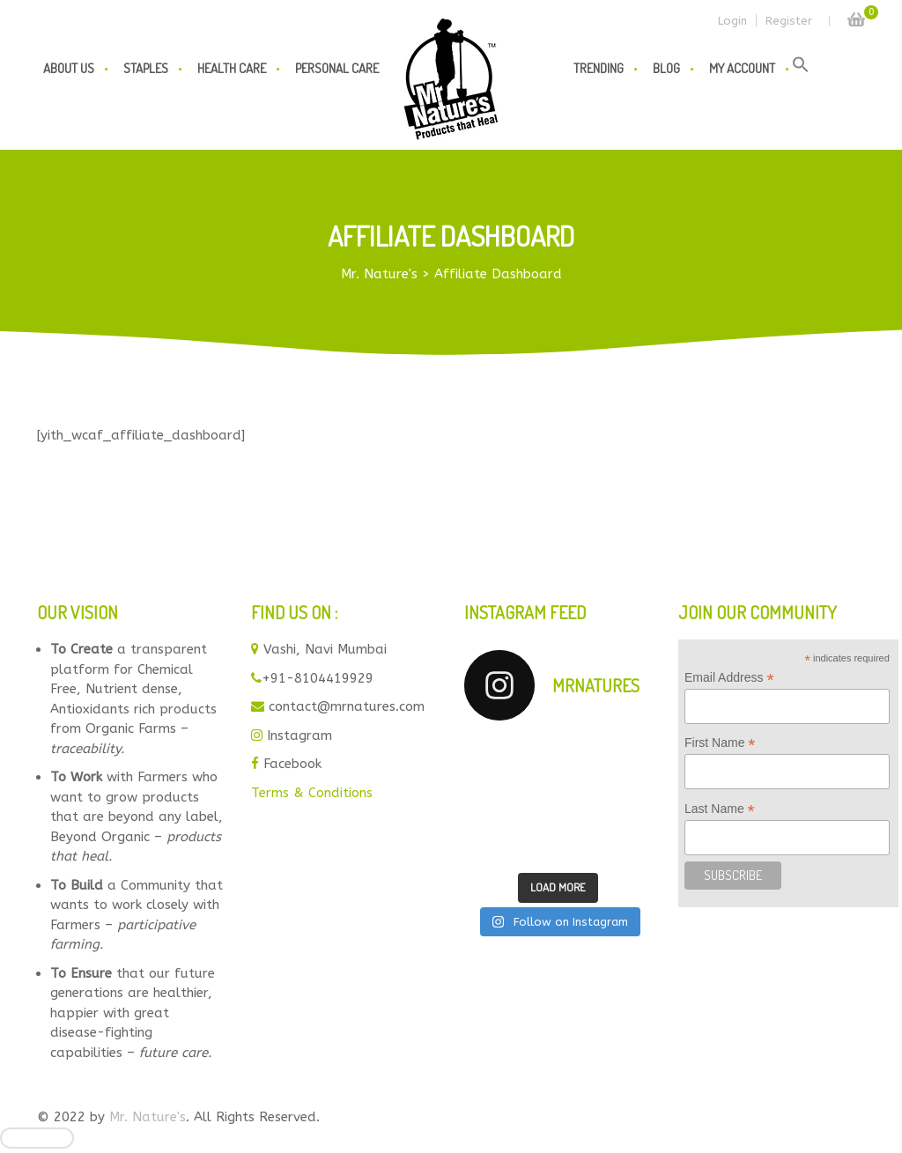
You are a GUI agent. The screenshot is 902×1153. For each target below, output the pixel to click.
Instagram (299, 735)
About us (68, 68)
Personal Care (337, 68)
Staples (145, 68)
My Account (742, 68)
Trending (598, 68)
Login (732, 20)
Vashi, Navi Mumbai (325, 649)
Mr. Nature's (147, 1117)
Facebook (292, 764)
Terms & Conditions (312, 793)
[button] (801, 69)
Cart (856, 14)
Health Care (231, 68)
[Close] (37, 1138)
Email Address (729, 677)
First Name (720, 743)
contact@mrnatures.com (347, 706)
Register (788, 20)
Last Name (719, 809)
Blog (666, 68)
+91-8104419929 (317, 678)
